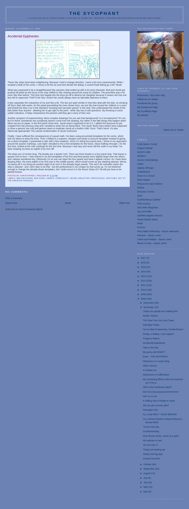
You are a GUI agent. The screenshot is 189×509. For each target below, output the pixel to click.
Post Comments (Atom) (31, 209)
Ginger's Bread (144, 148)
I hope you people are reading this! (160, 311)
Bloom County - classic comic (152, 243)
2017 (143, 258)
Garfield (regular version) (149, 215)
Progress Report (151, 338)
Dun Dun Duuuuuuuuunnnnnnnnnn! (161, 392)
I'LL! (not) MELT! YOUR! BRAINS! (160, 414)
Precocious (98, 178)
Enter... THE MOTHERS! (155, 356)
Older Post (124, 203)
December (148, 302)
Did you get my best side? (156, 405)
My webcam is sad (152, 440)
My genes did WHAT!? (154, 352)
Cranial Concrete (151, 458)
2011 (143, 285)
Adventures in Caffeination (156, 374)
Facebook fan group (147, 103)
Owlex (140, 164)
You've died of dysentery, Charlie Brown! (163, 329)
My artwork (142, 115)
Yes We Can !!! (150, 445)
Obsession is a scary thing (156, 361)
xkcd (139, 195)
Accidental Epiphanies (154, 343)
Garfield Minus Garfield (148, 199)
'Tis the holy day (151, 427)
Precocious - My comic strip (151, 95)
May (145, 487)
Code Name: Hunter (147, 144)
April (145, 491)
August (147, 473)
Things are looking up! (154, 449)
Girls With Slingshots (147, 207)
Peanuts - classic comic (149, 235)
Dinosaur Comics (145, 191)
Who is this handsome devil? (157, 387)
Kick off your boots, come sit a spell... (161, 436)
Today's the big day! (153, 454)
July (145, 478)
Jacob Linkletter (80, 178)
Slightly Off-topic (145, 168)
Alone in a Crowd (145, 176)
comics (50, 178)
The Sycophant (94, 13)
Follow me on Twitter (147, 99)
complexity (62, 178)
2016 (143, 262)
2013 (143, 276)
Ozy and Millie (144, 211)
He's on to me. (150, 396)
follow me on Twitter (174, 130)
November (148, 307)
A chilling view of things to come (159, 400)
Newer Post (11, 203)
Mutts (140, 223)
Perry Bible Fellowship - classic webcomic (158, 231)
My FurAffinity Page (147, 111)
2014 (143, 271)
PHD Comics (143, 203)
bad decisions (25, 178)
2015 (143, 267)
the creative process (20, 181)
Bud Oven (39, 178)
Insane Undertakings (147, 160)
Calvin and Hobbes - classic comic (154, 239)
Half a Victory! (150, 365)
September (149, 469)
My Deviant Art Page (147, 107)
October (147, 464)
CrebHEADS (143, 172)
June (146, 482)
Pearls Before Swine (147, 219)
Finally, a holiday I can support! (158, 334)
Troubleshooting (151, 431)
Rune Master (143, 180)
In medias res (149, 370)
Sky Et (121, 178)
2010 (143, 290)
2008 (143, 298)
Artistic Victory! (150, 315)
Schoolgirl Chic (150, 410)
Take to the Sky (150, 347)
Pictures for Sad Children (149, 184)
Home (68, 203)
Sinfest (140, 187)
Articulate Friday (151, 325)
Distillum (141, 156)
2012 (143, 280)
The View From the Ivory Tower (158, 320)
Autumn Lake (143, 152)
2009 (143, 294)
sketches (111, 178)
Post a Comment (13, 198)
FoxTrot (141, 227)
